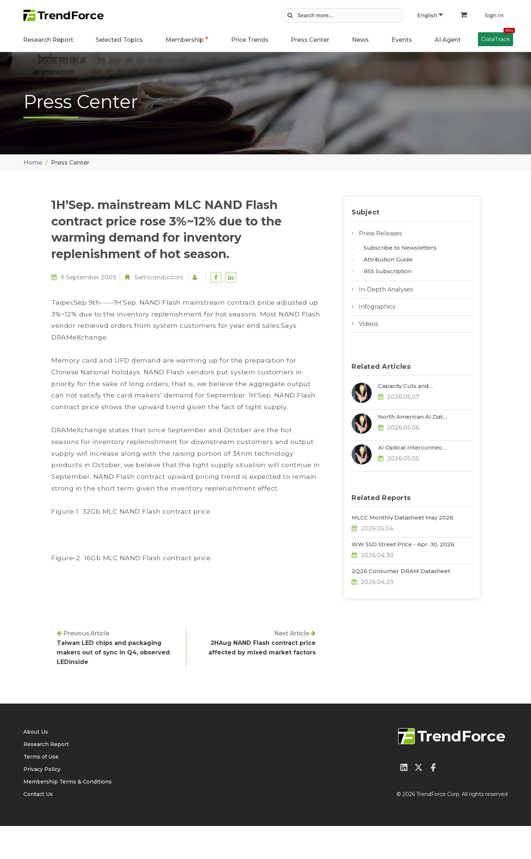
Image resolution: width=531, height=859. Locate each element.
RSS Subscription (388, 271)
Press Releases (380, 233)
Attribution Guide (388, 259)
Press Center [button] (310, 39)
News (360, 39)
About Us (35, 764)
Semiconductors (158, 277)
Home (32, 162)
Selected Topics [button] (119, 39)
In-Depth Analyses (386, 289)
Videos (368, 323)
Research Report (48, 39)
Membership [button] (185, 39)
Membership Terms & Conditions (67, 814)
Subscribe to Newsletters (400, 247)
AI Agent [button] (448, 39)
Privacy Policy (41, 802)
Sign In (494, 15)
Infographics (377, 306)
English (430, 15)
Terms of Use (41, 789)
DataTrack (497, 37)
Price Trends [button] (249, 39)
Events (401, 39)
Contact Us (38, 827)
